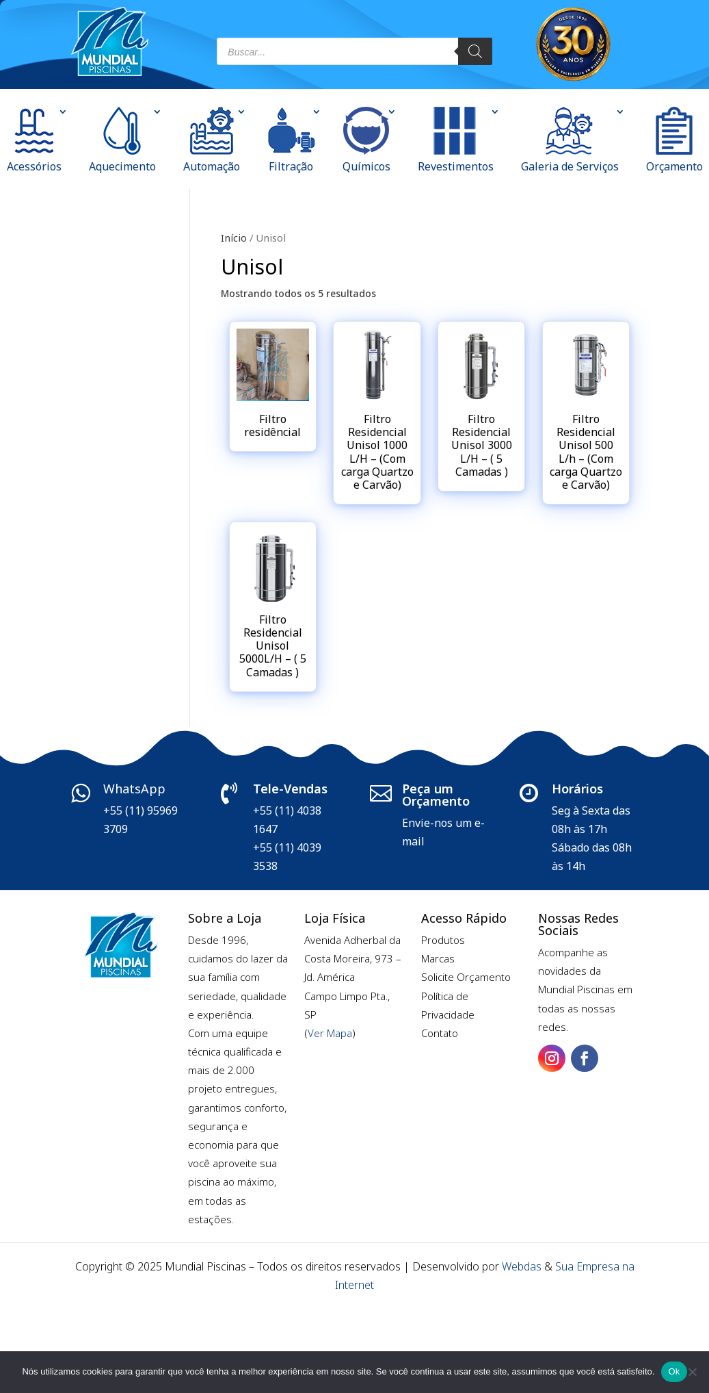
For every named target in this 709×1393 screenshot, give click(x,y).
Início (234, 237)
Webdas (521, 1266)
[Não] (692, 1372)
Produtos (443, 940)
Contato (439, 1033)
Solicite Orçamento (466, 977)
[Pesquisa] (475, 51)
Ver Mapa (330, 1033)
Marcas (438, 958)
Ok (674, 1371)
